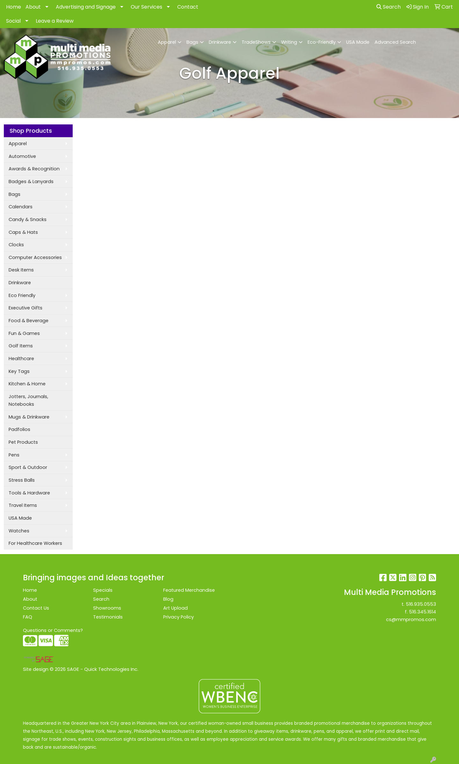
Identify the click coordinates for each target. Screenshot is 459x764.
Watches (19, 531)
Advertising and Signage (86, 7)
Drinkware (220, 42)
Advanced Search (395, 42)
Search (388, 7)
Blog (168, 599)
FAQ (27, 617)
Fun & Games (24, 333)
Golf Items (21, 346)
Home (13, 7)
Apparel (167, 42)
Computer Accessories (35, 257)
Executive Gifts (25, 308)
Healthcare (21, 358)
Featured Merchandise (189, 590)
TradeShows (256, 42)
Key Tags (19, 371)
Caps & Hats (23, 232)
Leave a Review (55, 21)
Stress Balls (22, 480)
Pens (14, 455)
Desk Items (21, 270)
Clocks (16, 244)
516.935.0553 (421, 604)
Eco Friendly (22, 295)
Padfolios (19, 429)
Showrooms (107, 608)
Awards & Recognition (34, 169)
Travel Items (23, 505)
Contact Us (36, 608)
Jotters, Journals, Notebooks (28, 400)
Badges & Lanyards (31, 181)
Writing (289, 42)
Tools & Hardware (29, 493)
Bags (192, 42)
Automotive (22, 156)
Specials (103, 590)
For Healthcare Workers (35, 543)
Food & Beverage (28, 320)
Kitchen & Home (27, 384)
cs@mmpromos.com (411, 619)
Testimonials (108, 617)
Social (13, 21)
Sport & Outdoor (28, 467)
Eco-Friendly (322, 42)
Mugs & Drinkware (29, 417)
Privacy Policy (178, 617)
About (33, 7)
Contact (187, 7)
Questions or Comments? (53, 630)
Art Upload (175, 608)
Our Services (146, 7)
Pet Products (23, 442)
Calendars (21, 207)
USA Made (357, 42)
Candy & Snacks (28, 219)
